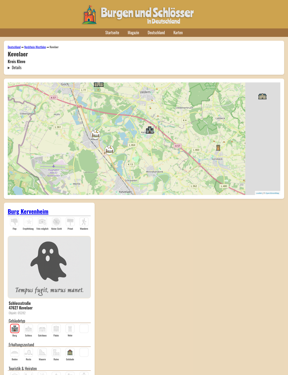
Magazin (133, 32)
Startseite (112, 32)
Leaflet (259, 193)
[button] (95, 134)
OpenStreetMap (272, 193)
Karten (178, 32)
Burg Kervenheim (28, 211)
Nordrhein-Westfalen (35, 47)
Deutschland (156, 32)
